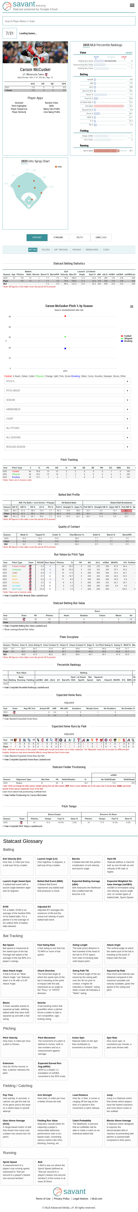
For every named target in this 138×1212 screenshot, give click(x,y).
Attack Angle (114, 945)
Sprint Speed (10, 1162)
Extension (8, 1063)
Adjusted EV (44, 907)
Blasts (6, 1003)
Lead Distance (80, 1095)
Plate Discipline (69, 637)
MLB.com (97, 1198)
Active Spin (78, 1038)
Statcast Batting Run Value (69, 603)
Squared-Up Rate (116, 970)
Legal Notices (81, 1198)
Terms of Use (43, 1198)
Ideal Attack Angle (12, 970)
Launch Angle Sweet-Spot (17, 881)
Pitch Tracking (69, 459)
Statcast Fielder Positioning (69, 767)
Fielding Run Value (47, 1120)
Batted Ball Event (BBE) (50, 881)
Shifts (51, 106)
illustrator (19, 103)
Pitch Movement (46, 1038)
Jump (110, 1095)
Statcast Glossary (23, 841)
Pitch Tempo (69, 806)
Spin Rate (112, 1038)
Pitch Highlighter (19, 106)
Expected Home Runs (69, 695)
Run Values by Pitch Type (69, 554)
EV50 (5, 907)
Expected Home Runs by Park (69, 726)
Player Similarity (19, 112)
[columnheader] (7, 273)
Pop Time (8, 1095)
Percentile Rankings (69, 664)
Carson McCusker (35, 69)
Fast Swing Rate (46, 945)
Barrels (76, 859)
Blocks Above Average (119, 1120)
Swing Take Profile (51, 109)
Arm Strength (44, 1095)
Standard (58, 237)
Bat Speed (8, 945)
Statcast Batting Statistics (69, 263)
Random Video (51, 103)
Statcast (37, 237)
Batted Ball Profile (69, 494)
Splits (80, 237)
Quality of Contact (69, 526)
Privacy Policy (62, 1198)
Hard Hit (111, 859)
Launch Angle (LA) (47, 859)
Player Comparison (19, 109)
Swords (41, 1003)
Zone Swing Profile (51, 112)
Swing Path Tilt (81, 970)
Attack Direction (46, 970)
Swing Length (80, 945)
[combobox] (69, 20)
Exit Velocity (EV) (12, 859)
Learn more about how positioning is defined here (24, 792)
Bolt (40, 1162)
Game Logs (101, 237)
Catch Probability (82, 1120)
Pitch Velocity (10, 1038)
